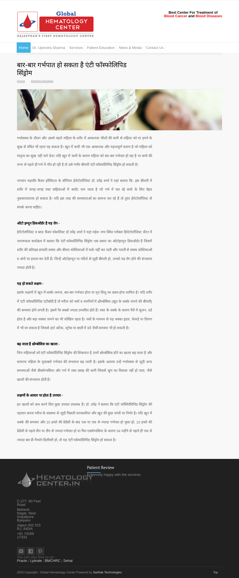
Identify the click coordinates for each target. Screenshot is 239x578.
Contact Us (155, 48)
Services (76, 48)
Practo (22, 561)
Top (215, 572)
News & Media (130, 48)
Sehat (67, 561)
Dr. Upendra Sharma (49, 48)
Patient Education (101, 48)
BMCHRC (52, 561)
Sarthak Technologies (107, 572)
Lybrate (36, 561)
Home (23, 48)
